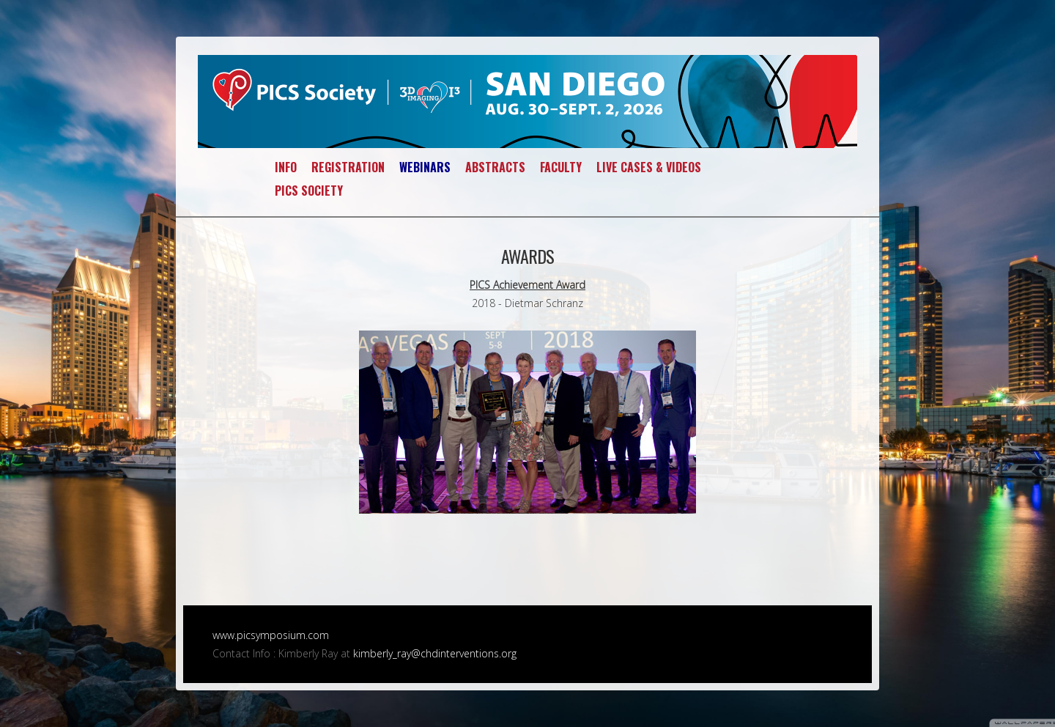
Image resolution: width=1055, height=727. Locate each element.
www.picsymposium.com (270, 635)
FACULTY (561, 167)
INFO (286, 167)
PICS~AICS (527, 101)
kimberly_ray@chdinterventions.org (435, 653)
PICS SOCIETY (309, 190)
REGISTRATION (348, 167)
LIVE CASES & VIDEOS (648, 167)
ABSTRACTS (495, 167)
